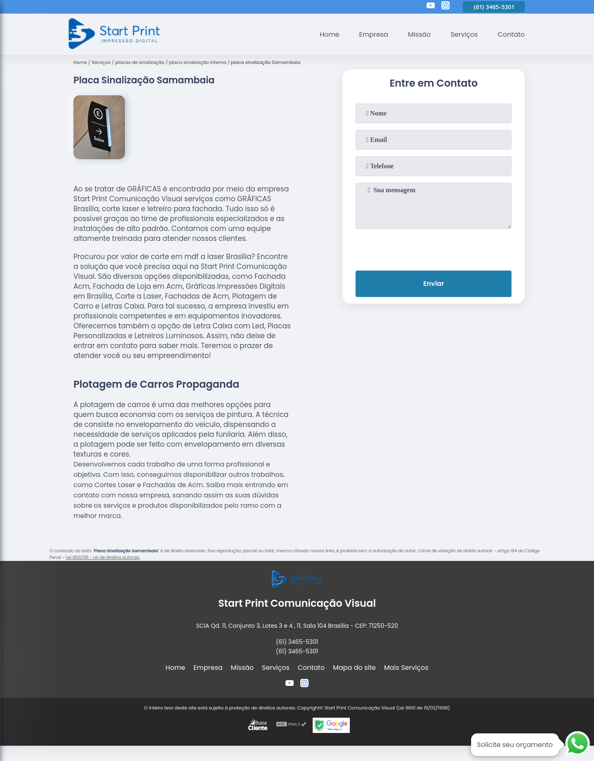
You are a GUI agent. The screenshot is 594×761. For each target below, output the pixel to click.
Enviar (433, 283)
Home (329, 34)
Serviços (464, 34)
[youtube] (431, 6)
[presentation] (433, 248)
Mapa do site (354, 667)
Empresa (373, 34)
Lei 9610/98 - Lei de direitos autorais (102, 557)
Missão (419, 34)
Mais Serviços (406, 667)
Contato (511, 34)
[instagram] (445, 6)
